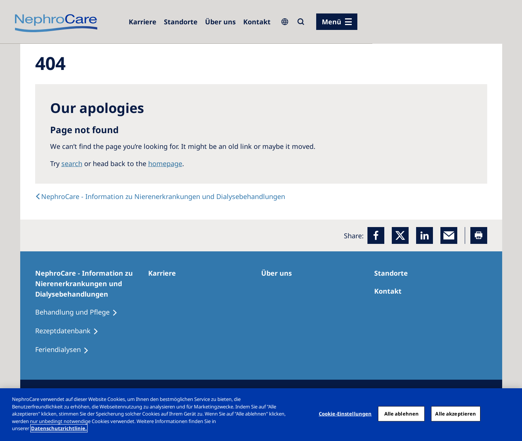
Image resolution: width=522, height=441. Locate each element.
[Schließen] (510, 413)
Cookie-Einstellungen (345, 413)
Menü (331, 21)
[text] (160, 196)
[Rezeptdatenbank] (70, 331)
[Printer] (478, 235)
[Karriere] (142, 21)
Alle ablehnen (401, 413)
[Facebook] (375, 235)
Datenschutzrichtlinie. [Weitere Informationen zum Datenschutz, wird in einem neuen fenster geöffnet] (59, 428)
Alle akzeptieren (455, 413)
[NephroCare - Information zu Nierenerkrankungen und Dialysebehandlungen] (91, 283)
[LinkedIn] (424, 235)
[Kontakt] (256, 21)
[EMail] (448, 235)
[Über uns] (220, 21)
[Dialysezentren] (180, 21)
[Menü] (336, 21)
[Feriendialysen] (65, 349)
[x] (400, 235)
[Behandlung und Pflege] (79, 312)
